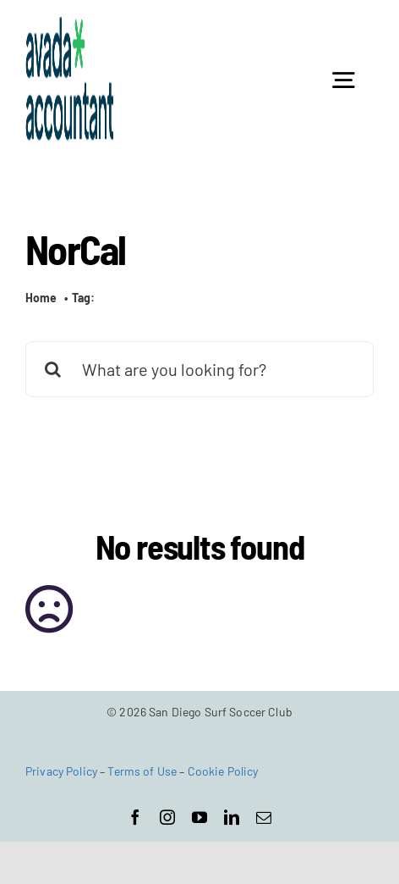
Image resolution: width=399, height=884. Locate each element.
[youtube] (199, 817)
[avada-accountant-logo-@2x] (69, 24)
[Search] (53, 369)
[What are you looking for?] (199, 369)
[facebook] (135, 817)
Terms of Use (142, 771)
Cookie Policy (223, 771)
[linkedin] (231, 817)
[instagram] (167, 817)
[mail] (263, 817)
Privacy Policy (61, 771)
